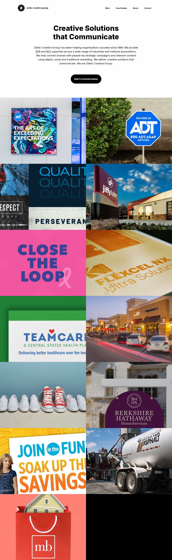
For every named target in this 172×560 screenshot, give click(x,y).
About (135, 8)
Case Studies (121, 8)
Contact (147, 8)
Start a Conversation (86, 79)
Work (107, 8)
